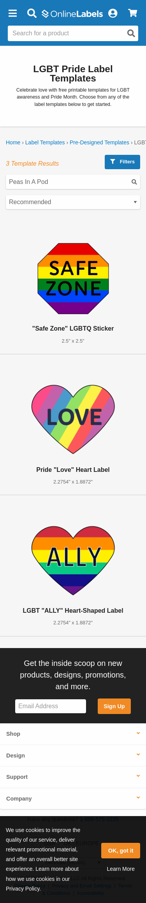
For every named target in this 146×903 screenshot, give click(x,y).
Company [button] (19, 799)
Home (13, 142)
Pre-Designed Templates (99, 142)
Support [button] (17, 777)
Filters (122, 162)
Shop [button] (13, 734)
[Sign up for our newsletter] (50, 706)
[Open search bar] (32, 13)
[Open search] (131, 33)
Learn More (121, 869)
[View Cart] (132, 13)
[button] (12, 13)
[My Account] (112, 13)
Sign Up (114, 706)
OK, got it (121, 851)
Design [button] (15, 755)
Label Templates (45, 142)
